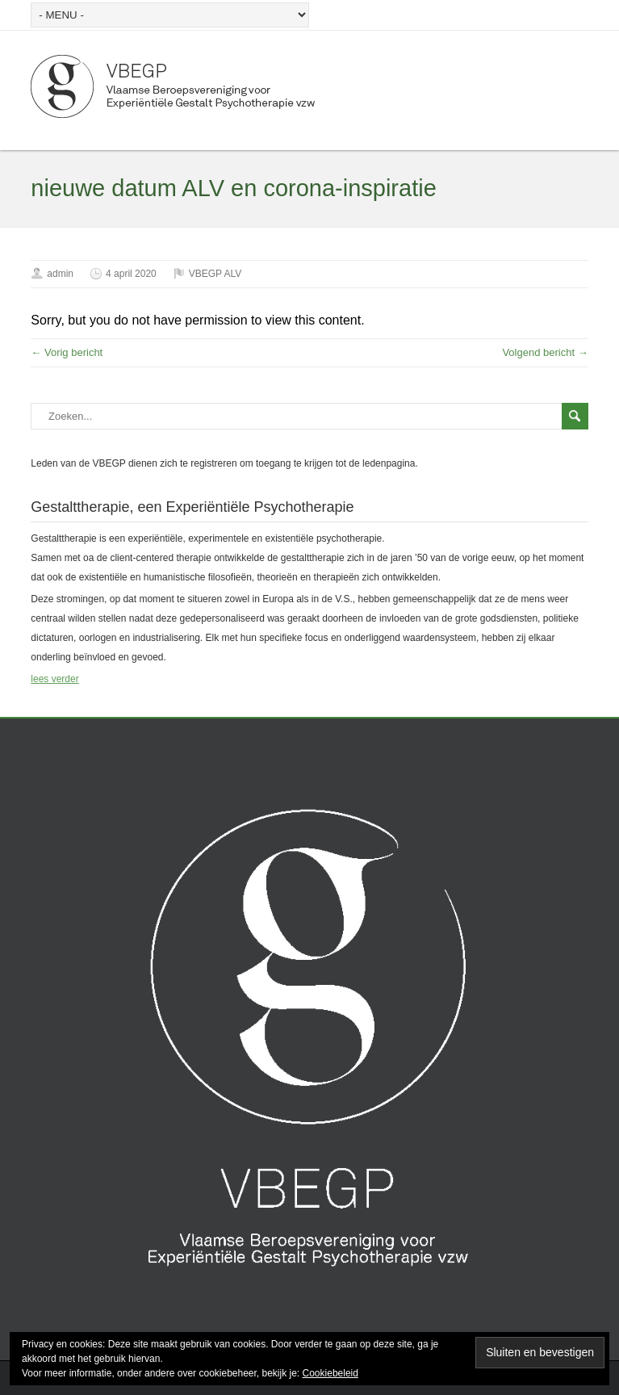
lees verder (54, 679)
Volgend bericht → (545, 352)
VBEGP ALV (215, 273)
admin (60, 273)
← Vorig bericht (66, 352)
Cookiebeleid (330, 1373)
